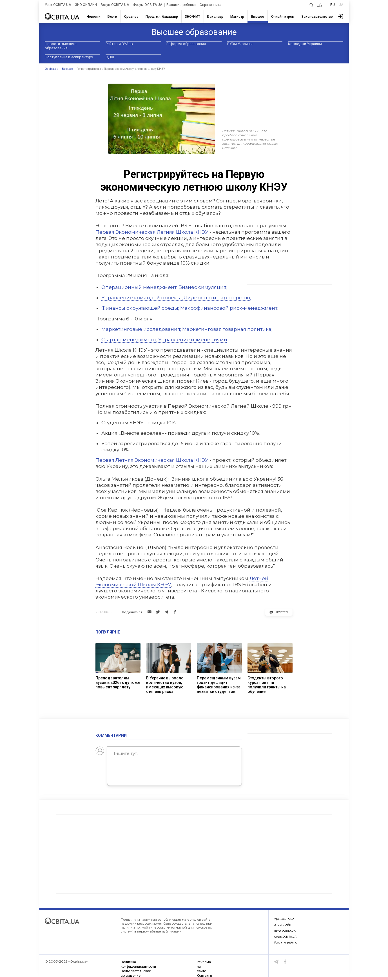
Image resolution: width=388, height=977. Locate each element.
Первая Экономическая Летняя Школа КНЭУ (151, 232)
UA (341, 5)
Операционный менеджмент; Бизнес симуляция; (164, 287)
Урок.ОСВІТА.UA (58, 5)
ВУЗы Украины (240, 44)
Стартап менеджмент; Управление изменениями (164, 339)
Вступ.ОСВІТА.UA (115, 5)
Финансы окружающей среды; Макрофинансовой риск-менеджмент (189, 308)
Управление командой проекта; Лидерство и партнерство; (176, 297)
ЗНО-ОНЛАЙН (86, 5)
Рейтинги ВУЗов (119, 44)
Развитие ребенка (181, 5)
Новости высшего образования (61, 46)
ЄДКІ (110, 57)
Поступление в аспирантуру (69, 57)
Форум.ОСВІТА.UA (147, 5)
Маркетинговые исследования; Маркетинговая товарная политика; (186, 329)
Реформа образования (186, 44)
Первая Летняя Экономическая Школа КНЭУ (151, 460)
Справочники (210, 5)
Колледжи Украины (305, 44)
